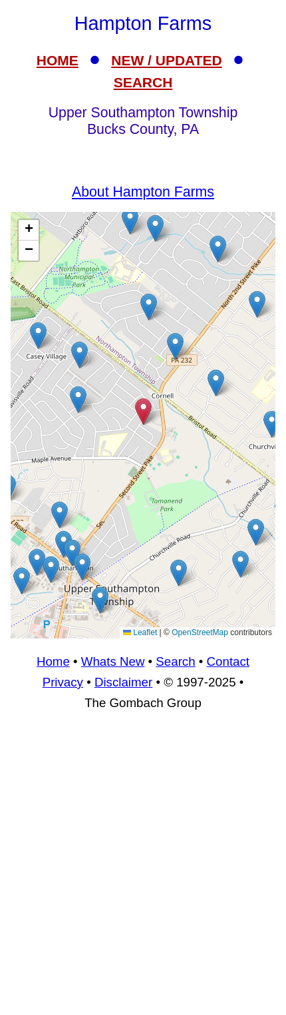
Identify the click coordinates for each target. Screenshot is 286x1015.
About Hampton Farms (143, 192)
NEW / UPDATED (166, 60)
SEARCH (143, 82)
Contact (228, 661)
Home (53, 661)
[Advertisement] (143, 869)
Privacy (63, 682)
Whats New (113, 661)
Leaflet (140, 632)
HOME (57, 60)
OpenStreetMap (200, 632)
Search (175, 661)
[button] (216, 383)
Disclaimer (123, 682)
